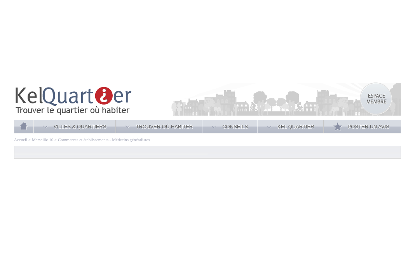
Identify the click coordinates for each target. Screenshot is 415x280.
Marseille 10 (42, 139)
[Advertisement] (109, 43)
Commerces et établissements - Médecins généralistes (104, 139)
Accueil (20, 139)
